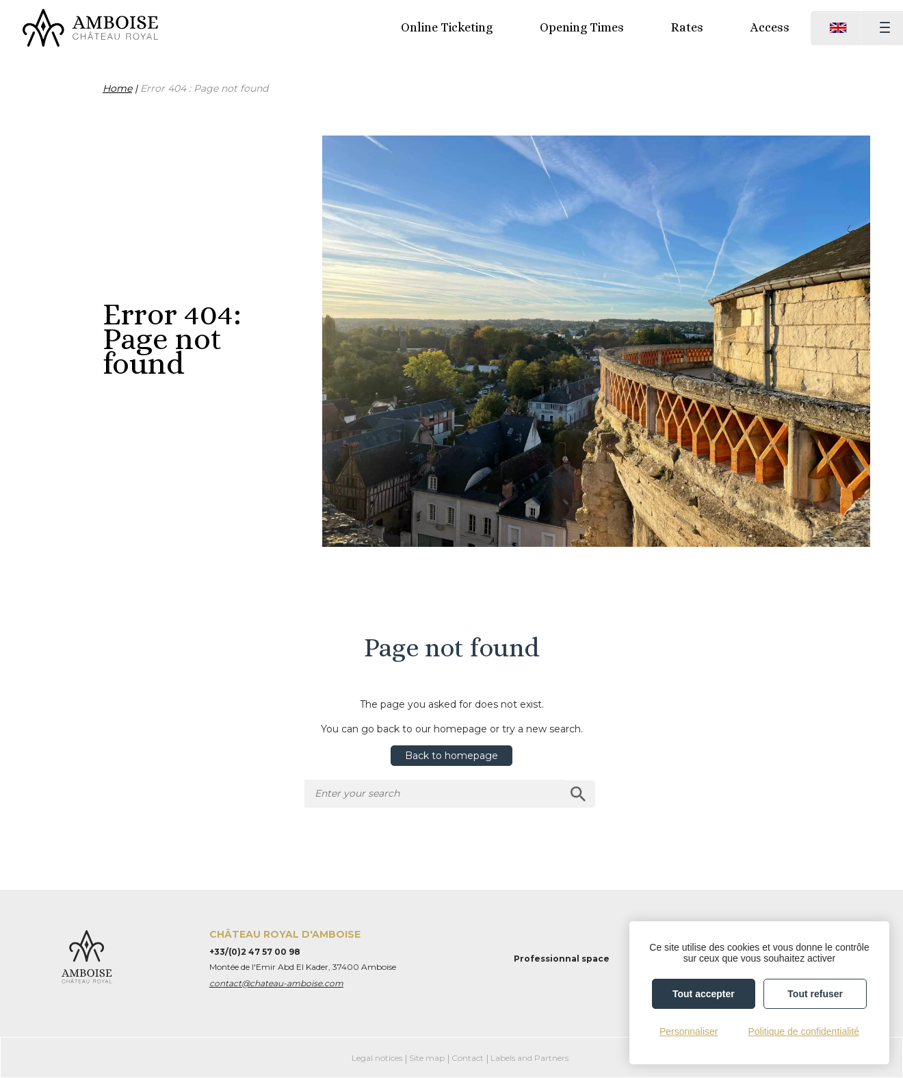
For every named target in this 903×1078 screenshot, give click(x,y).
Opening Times (582, 27)
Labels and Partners (529, 1058)
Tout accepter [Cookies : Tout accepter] (703, 993)
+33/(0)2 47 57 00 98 (254, 952)
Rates (687, 27)
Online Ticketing (447, 27)
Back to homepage (451, 755)
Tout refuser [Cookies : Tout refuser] (815, 993)
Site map (427, 1058)
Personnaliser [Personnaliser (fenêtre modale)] (688, 1031)
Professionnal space (562, 958)
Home (117, 88)
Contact (468, 1058)
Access (769, 27)
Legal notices (377, 1058)
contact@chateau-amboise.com (276, 983)
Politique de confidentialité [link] (803, 1031)
